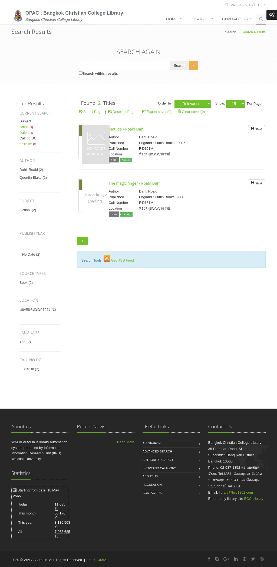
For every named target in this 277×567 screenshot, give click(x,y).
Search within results (100, 73)
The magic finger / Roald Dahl (134, 183)
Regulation (152, 484)
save (256, 129)
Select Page (91, 112)
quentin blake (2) (33, 177)
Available (126, 160)
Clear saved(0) (191, 112)
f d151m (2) (29, 369)
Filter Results (29, 103)
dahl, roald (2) (31, 170)
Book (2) (26, 283)
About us (150, 476)
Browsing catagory (159, 468)
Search (200, 19)
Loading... (126, 214)
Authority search (158, 459)
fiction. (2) (27, 210)
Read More (125, 442)
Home (172, 19)
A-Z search (152, 443)
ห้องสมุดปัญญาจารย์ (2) (37, 309)
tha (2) (25, 342)
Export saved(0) (159, 112)
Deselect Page (122, 112)
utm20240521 (97, 560)
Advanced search (157, 451)
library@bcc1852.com (236, 492)
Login (259, 5)
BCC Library (253, 499)
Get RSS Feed (122, 260)
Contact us (235, 19)
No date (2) (31, 254)
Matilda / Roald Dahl (126, 129)
